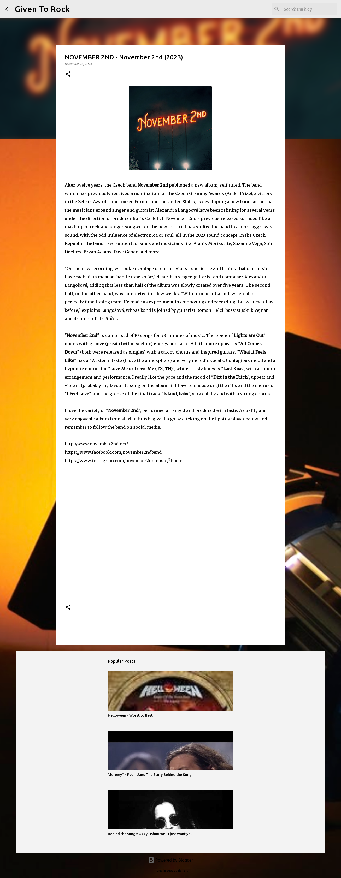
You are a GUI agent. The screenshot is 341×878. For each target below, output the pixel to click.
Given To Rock (42, 9)
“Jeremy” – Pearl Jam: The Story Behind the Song (150, 775)
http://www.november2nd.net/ (96, 443)
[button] (68, 74)
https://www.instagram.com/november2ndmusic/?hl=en (124, 460)
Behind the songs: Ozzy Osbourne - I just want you (150, 834)
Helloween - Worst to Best (130, 715)
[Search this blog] (309, 9)
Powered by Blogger (170, 860)
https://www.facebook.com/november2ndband (113, 452)
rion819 (183, 870)
